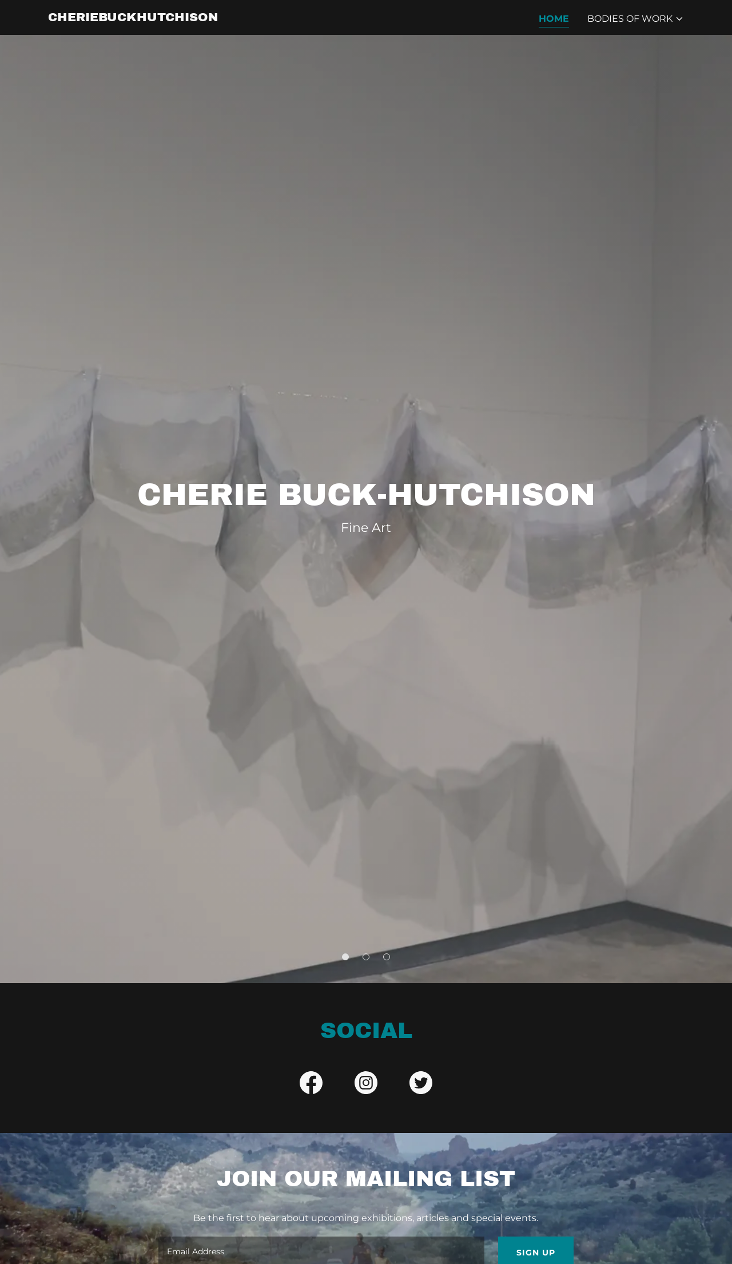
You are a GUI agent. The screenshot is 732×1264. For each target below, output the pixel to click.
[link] (133, 18)
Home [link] (554, 18)
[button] (635, 19)
